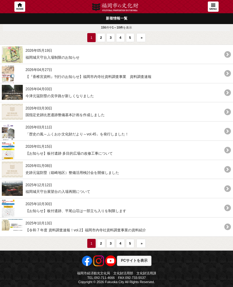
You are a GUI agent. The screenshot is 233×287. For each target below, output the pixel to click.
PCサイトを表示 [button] (134, 260)
